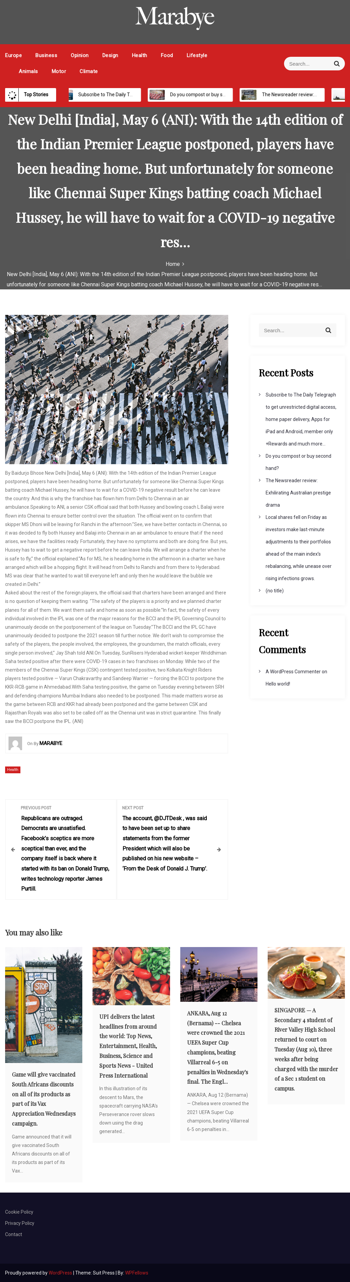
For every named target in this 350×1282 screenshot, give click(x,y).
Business (46, 55)
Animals (28, 71)
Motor (59, 71)
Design (110, 55)
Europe (13, 55)
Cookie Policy (19, 1211)
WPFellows (136, 1272)
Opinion (80, 55)
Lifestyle (197, 55)
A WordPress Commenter (293, 671)
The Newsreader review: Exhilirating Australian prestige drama (298, 493)
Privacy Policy (19, 1223)
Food (167, 55)
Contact (13, 1234)
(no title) (275, 590)
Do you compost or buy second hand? (205, 94)
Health (139, 55)
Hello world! (278, 684)
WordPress (61, 1272)
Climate (89, 71)
